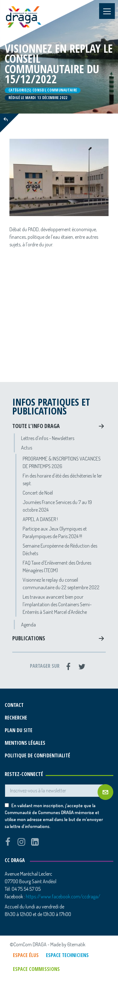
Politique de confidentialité (37, 755)
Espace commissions (36, 969)
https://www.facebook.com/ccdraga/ (63, 896)
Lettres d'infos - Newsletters (47, 438)
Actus (26, 447)
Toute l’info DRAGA (36, 426)
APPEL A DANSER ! (40, 519)
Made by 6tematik (67, 944)
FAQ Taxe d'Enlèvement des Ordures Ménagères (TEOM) (57, 566)
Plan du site (18, 730)
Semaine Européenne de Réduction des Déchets (60, 549)
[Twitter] (82, 666)
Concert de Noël (38, 493)
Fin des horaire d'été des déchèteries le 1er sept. (62, 479)
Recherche (16, 717)
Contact (14, 705)
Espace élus (26, 955)
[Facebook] (68, 666)
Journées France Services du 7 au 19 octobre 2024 (57, 506)
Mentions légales (25, 742)
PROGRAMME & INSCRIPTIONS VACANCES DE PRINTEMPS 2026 (62, 462)
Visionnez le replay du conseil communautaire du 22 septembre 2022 (61, 583)
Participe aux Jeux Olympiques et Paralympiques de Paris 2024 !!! (55, 532)
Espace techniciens (67, 955)
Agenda (28, 624)
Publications (28, 638)
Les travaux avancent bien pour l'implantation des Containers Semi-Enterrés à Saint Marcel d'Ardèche (57, 604)
